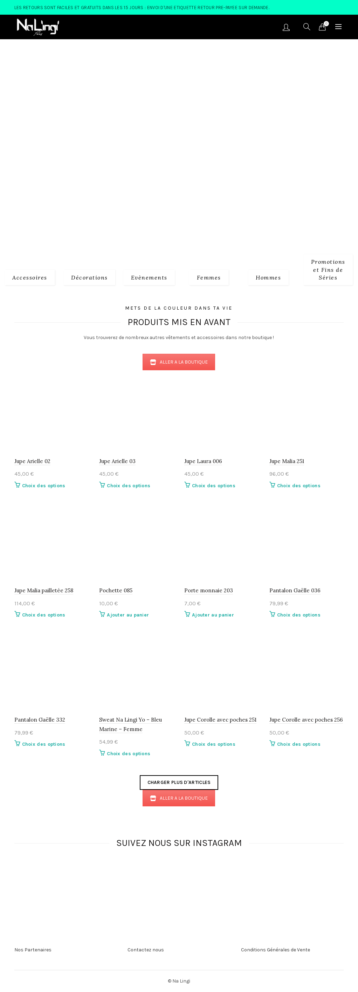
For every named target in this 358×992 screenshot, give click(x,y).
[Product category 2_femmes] (209, 277)
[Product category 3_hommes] (268, 277)
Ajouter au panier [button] (128, 615)
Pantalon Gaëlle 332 (39, 719)
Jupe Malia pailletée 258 (43, 590)
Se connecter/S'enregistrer (286, 27)
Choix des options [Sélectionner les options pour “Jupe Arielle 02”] (44, 486)
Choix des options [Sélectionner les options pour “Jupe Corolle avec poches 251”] (213, 744)
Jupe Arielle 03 (117, 461)
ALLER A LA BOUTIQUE (179, 362)
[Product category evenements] (149, 277)
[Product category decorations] (89, 277)
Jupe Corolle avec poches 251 (220, 719)
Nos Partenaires (32, 950)
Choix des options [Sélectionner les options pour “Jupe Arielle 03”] (128, 486)
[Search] (306, 26)
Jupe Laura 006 (203, 461)
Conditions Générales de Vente (275, 950)
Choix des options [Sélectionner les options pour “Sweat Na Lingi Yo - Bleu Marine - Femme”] (128, 754)
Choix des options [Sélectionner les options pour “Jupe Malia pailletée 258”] (44, 615)
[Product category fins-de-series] (328, 269)
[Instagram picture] (95, 874)
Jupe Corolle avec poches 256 (306, 719)
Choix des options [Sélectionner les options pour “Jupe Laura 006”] (213, 486)
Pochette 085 (115, 590)
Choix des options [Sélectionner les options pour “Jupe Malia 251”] (299, 486)
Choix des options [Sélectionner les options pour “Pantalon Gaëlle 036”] (299, 615)
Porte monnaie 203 (208, 590)
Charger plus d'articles (179, 782)
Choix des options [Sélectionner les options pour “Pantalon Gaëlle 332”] (44, 744)
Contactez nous (146, 950)
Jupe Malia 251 (286, 461)
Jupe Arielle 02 (32, 461)
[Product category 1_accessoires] (30, 277)
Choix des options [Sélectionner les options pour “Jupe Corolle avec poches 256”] (299, 744)
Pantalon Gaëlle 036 (295, 590)
